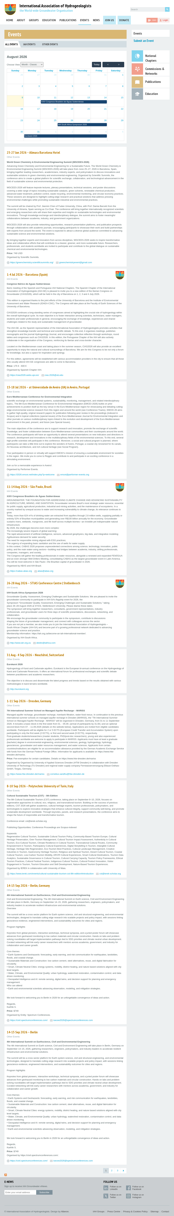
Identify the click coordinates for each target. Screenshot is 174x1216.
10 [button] (38, 97)
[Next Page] (123, 1170)
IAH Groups (99, 1211)
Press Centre (113, 1211)
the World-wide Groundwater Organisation (46, 10)
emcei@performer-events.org (74, 474)
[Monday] (32, 71)
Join (154, 20)
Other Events (50, 44)
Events (84, 20)
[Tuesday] (49, 71)
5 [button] (72, 86)
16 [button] (21, 109)
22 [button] (122, 109)
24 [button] (38, 120)
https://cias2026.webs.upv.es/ (24, 375)
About (21, 20)
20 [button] (88, 109)
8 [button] (122, 86)
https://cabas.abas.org (21, 571)
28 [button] (55, 75)
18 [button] (55, 109)
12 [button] (72, 97)
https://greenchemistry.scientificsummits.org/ (32, 262)
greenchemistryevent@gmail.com (75, 262)
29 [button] (72, 75)
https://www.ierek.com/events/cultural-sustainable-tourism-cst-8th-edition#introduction (52, 873)
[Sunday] (15, 71)
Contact (165, 1211)
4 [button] (55, 86)
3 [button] (39, 86)
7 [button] (106, 86)
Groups (34, 20)
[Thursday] (82, 71)
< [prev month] (108, 64)
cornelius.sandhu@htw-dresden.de (67, 774)
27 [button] (38, 75)
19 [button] (72, 109)
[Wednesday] (65, 71)
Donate (124, 20)
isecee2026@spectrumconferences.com (73, 1020)
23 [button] (21, 120)
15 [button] (122, 97)
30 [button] (88, 75)
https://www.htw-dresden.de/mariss (27, 774)
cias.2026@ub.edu (54, 375)
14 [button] (105, 97)
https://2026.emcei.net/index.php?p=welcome (32, 474)
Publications (67, 20)
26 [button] (21, 75)
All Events (11, 44)
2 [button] (22, 86)
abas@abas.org (45, 571)
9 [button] (22, 97)
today (97, 64)
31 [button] (105, 75)
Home (9, 20)
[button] (74, 101)
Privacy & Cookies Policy (135, 1211)
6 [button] (89, 86)
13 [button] (88, 97)
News (96, 20)
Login (165, 20)
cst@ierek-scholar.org (110, 873)
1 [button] (122, 75)
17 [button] (38, 109)
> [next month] (118, 64)
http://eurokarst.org (19, 689)
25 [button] (55, 120)
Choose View (25, 64)
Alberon (65, 1211)
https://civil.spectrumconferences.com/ (29, 1020)
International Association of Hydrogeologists (55, 5)
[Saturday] (115, 71)
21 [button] (105, 109)
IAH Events (29, 44)
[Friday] (99, 71)
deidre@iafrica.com (45, 643)
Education (49, 20)
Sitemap (155, 1211)
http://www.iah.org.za (20, 643)
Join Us (109, 20)
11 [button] (55, 97)
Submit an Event (144, 40)
